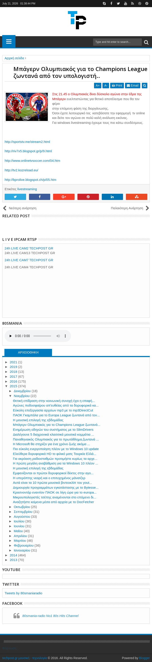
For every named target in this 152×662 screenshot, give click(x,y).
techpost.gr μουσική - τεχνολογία (24, 658)
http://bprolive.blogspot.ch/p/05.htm (30, 180)
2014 (14, 555)
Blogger (144, 658)
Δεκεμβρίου (23, 391)
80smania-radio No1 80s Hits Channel (50, 616)
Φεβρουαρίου (24, 545)
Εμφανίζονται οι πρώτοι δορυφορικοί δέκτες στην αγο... (53, 473)
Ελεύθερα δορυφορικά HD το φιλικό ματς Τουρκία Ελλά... (54, 454)
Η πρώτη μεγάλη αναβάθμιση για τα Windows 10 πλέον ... (55, 463)
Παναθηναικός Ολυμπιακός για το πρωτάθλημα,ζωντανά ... (56, 439)
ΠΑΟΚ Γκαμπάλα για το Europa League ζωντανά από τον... (56, 415)
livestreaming (27, 189)
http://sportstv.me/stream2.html (27, 142)
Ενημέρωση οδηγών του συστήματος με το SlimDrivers (53, 429)
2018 (14, 371)
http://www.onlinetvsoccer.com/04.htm (32, 160)
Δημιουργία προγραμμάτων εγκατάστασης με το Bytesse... (56, 487)
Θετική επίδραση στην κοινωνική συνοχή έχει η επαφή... (54, 401)
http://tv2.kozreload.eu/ (21, 170)
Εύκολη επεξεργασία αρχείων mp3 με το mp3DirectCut (53, 410)
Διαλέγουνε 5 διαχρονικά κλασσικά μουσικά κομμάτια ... (53, 434)
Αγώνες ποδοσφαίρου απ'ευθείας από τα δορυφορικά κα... (56, 405)
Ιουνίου (19, 526)
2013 (14, 560)
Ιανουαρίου (22, 550)
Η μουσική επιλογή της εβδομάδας (38, 420)
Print (117, 85)
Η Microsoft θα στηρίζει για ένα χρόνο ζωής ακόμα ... (51, 444)
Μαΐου (19, 531)
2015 (14, 386)
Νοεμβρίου (22, 396)
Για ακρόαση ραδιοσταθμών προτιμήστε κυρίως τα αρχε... (55, 458)
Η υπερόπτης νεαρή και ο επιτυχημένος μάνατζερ (49, 478)
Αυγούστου (22, 516)
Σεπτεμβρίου (23, 512)
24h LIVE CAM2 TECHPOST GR (29, 248)
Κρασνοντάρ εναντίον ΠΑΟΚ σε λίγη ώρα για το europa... (55, 492)
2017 (14, 376)
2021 (14, 362)
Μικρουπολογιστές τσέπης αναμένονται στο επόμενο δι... (54, 497)
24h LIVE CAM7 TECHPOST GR (29, 260)
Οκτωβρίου (22, 507)
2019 (14, 367)
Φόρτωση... (10, 648)
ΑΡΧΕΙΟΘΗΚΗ (28, 352)
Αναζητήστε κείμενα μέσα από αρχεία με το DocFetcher (53, 502)
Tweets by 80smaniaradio (23, 593)
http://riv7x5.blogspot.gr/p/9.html (28, 151)
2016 (14, 381)
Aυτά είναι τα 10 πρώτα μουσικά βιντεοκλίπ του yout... (52, 482)
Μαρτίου (20, 540)
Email (133, 85)
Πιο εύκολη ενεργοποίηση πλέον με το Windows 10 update (56, 449)
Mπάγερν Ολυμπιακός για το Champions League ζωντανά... (56, 425)
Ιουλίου (19, 521)
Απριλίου (21, 536)
